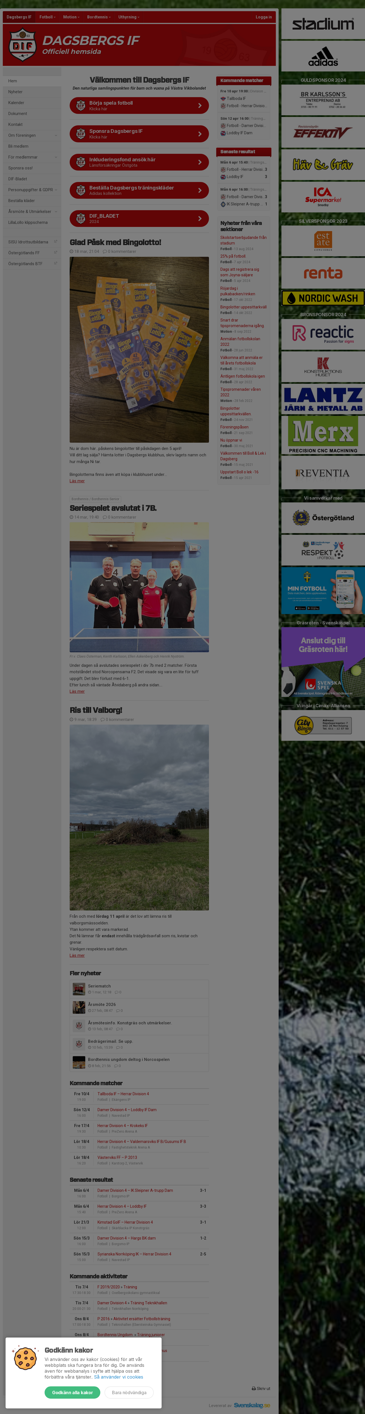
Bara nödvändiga (129, 1392)
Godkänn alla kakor (72, 1392)
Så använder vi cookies (118, 1377)
